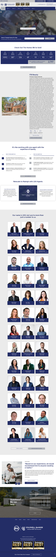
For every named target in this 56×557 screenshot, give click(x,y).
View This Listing (36, 135)
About (40, 520)
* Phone (31, 496)
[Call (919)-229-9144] (4, 1)
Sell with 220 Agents (28, 67)
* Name (31, 492)
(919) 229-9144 (23, 540)
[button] (1, 12)
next (19, 484)
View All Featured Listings (35, 138)
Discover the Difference (28, 28)
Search (49, 38)
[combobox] (34, 38)
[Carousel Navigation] (11, 484)
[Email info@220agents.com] (41, 4)
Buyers (24, 520)
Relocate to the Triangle (28, 204)
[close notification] (54, 553)
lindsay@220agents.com (31, 540)
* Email (31, 500)
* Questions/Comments (33, 504)
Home (3, 8)
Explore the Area (34, 520)
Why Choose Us (28, 176)
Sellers (28, 520)
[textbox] (35, 38)
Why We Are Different (31, 483)
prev (16, 484)
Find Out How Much (36, 554)
